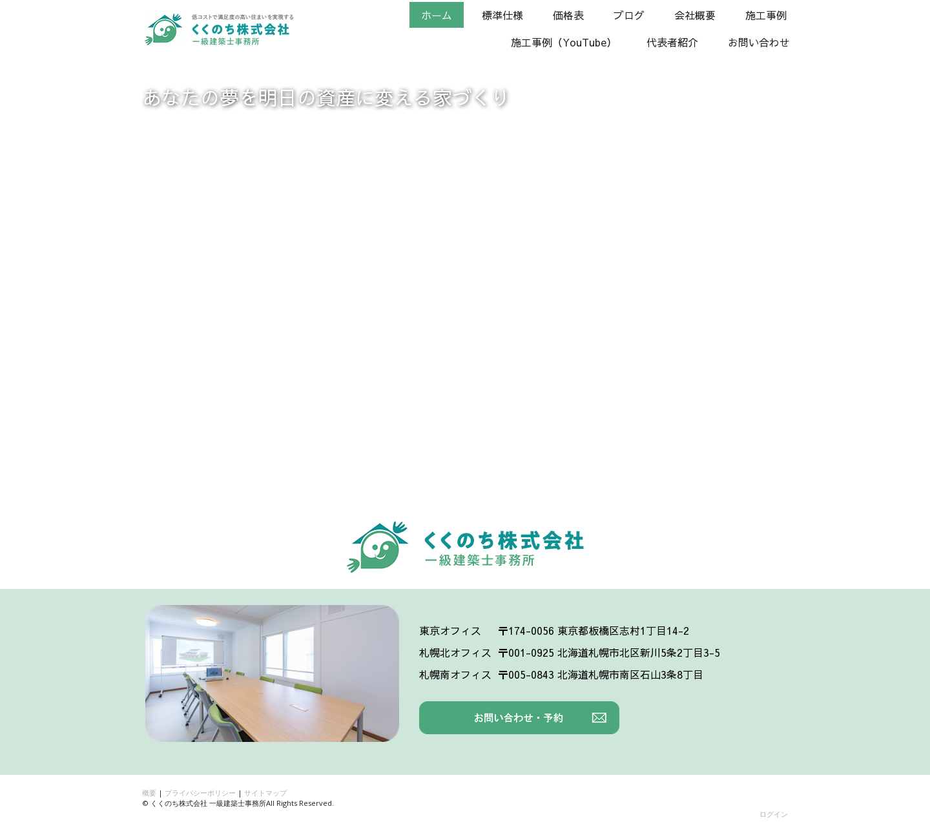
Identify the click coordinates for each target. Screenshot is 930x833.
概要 (149, 792)
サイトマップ (265, 792)
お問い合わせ (759, 42)
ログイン (774, 814)
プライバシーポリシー (200, 792)
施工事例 (766, 15)
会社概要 (695, 15)
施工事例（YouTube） (564, 42)
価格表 (568, 15)
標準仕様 (502, 15)
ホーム (436, 15)
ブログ (629, 15)
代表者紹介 (672, 42)
